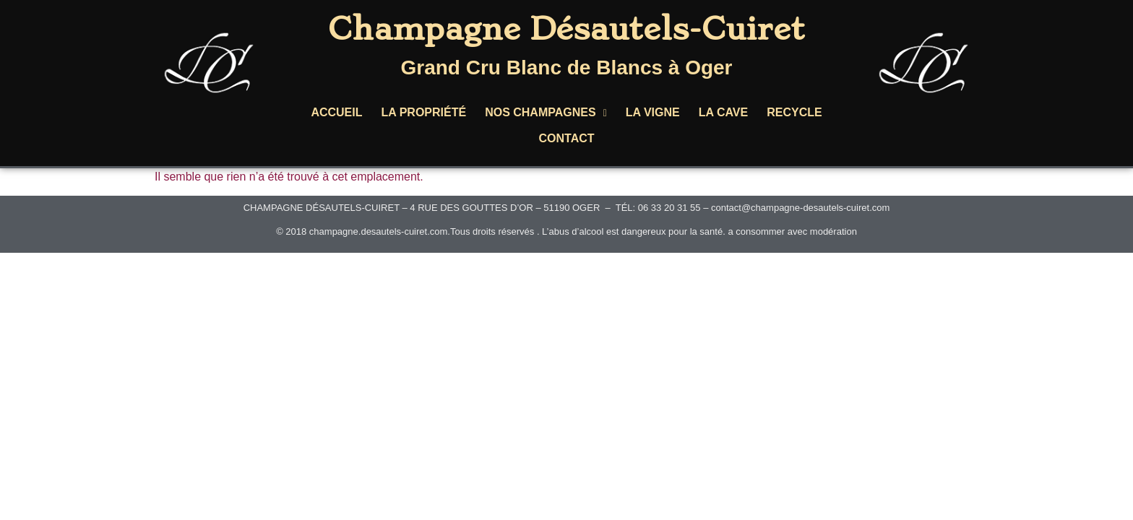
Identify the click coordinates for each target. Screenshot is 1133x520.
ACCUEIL (336, 112)
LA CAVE (723, 112)
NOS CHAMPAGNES (546, 112)
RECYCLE (794, 112)
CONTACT (566, 138)
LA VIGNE (653, 112)
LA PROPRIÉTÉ (423, 112)
